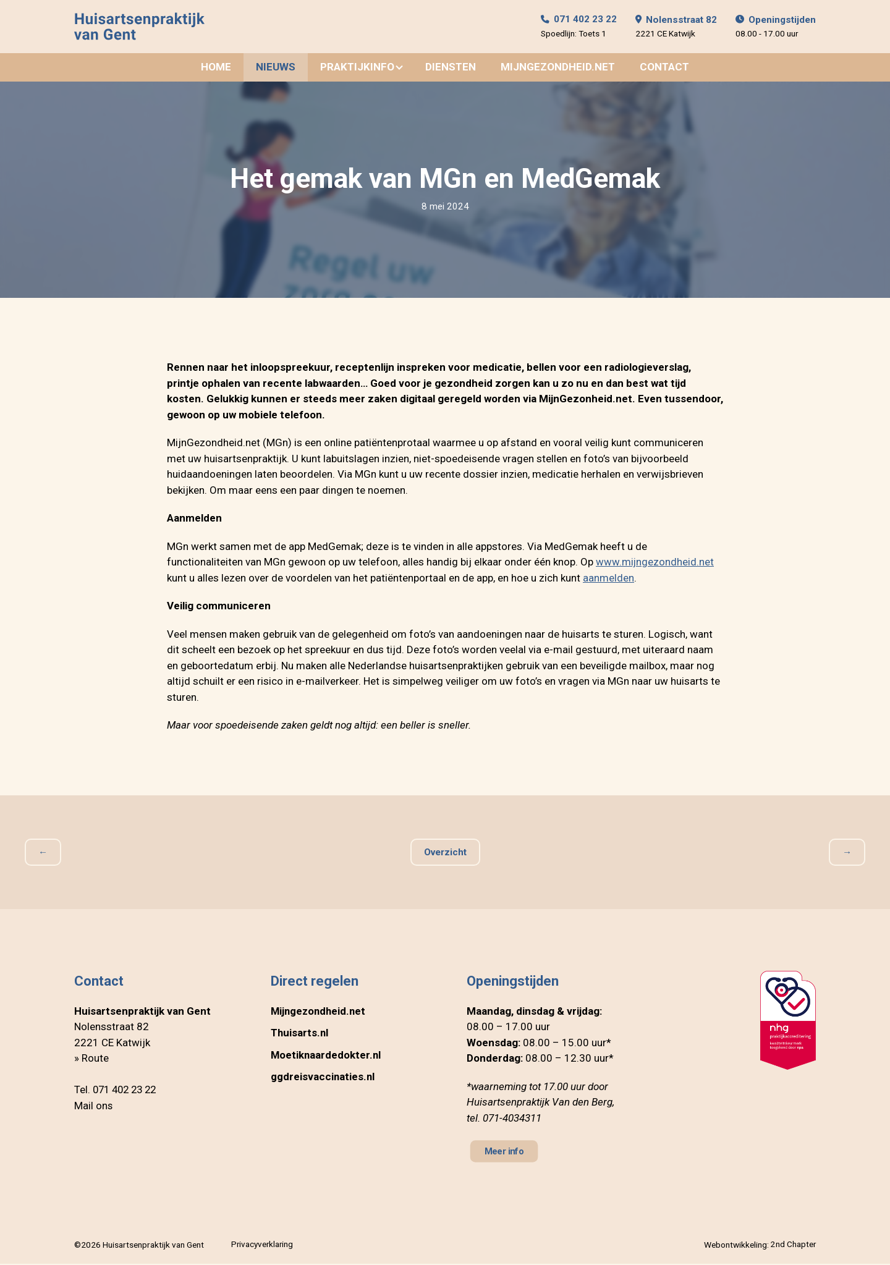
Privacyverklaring (262, 1246)
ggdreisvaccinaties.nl (323, 1078)
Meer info (505, 1153)
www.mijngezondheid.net (655, 563)
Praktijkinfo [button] (357, 68)
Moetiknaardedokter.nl (327, 1056)
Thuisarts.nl (300, 1034)
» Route (91, 1059)
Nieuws (275, 68)
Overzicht (445, 853)
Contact (664, 68)
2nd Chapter (793, 1246)
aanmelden (608, 579)
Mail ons (93, 1107)
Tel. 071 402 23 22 (118, 1091)
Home (216, 68)
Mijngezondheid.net (558, 68)
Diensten (450, 68)
